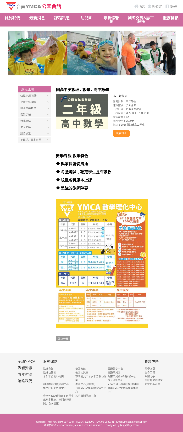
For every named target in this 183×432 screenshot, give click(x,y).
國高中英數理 (28, 108)
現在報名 (121, 133)
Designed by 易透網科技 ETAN (122, 425)
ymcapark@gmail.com (135, 421)
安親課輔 (25, 114)
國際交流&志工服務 (141, 20)
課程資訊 (25, 368)
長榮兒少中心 (115, 368)
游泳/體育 (25, 120)
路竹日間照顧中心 (85, 395)
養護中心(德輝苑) (85, 384)
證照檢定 (25, 133)
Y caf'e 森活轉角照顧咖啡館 (123, 384)
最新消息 (37, 18)
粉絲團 (171, 6)
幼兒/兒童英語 (28, 95)
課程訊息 (62, 18)
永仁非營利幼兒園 (53, 376)
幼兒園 (86, 18)
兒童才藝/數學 (28, 102)
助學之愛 (150, 368)
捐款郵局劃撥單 (154, 380)
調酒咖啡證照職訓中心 (56, 384)
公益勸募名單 (152, 384)
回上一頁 (63, 338)
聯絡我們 (154, 6)
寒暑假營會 (111, 20)
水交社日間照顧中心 (55, 388)
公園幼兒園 (81, 372)
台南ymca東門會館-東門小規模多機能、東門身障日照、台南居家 (58, 399)
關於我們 (12, 18)
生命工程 (150, 372)
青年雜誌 (25, 374)
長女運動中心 (115, 380)
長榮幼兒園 (114, 372)
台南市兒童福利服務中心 (122, 376)
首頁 (139, 6)
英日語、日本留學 (30, 139)
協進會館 (48, 368)
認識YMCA (26, 361)
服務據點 (170, 18)
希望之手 (150, 376)
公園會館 (80, 368)
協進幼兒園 (49, 372)
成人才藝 (25, 127)
